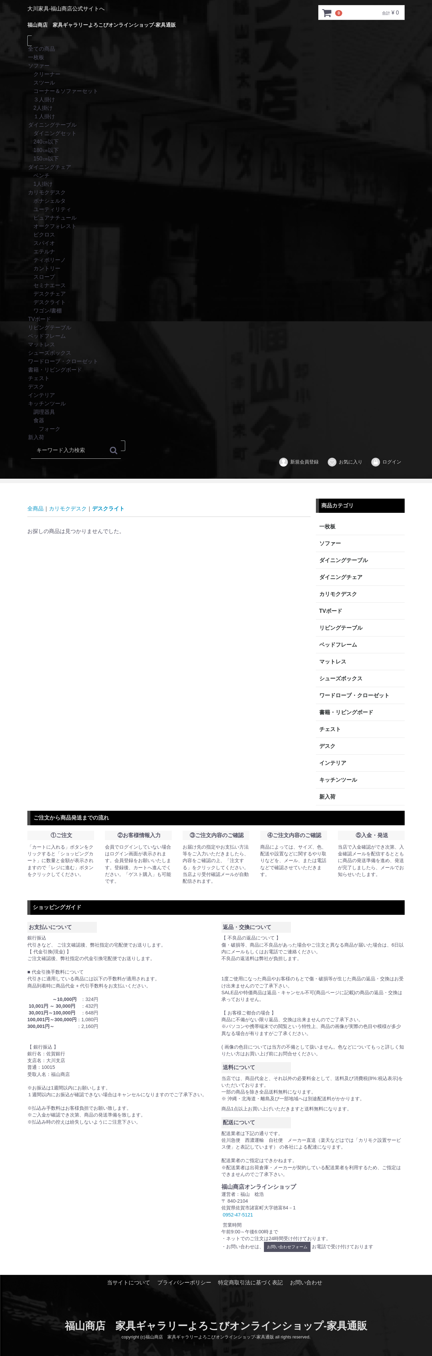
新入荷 (216, 437)
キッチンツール (216, 404)
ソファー (216, 66)
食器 (216, 421)
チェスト (216, 378)
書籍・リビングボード (216, 370)
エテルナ (216, 252)
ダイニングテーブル (216, 125)
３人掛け (216, 100)
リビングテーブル (216, 328)
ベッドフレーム (216, 336)
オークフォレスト (216, 226)
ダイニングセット (216, 133)
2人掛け (216, 108)
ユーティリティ (216, 209)
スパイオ (216, 243)
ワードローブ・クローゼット (216, 361)
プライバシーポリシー (184, 1282)
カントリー (216, 269)
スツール (216, 83)
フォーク (216, 429)
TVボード (216, 319)
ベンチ (216, 176)
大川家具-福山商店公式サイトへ (66, 8)
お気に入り (344, 462)
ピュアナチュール (216, 218)
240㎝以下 (216, 142)
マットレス (216, 345)
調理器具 (216, 412)
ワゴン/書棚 (216, 311)
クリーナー (216, 74)
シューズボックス (216, 353)
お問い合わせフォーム (287, 1247)
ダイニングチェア (216, 167)
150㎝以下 (216, 159)
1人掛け (216, 184)
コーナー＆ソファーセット (216, 91)
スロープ (216, 277)
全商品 (35, 508)
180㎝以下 (216, 150)
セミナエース (216, 285)
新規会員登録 (298, 462)
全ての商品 (216, 49)
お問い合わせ (306, 1282)
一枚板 (216, 57)
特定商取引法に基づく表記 (250, 1282)
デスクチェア (216, 294)
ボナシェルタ (216, 201)
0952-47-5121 (238, 1214)
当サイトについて (128, 1282)
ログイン (386, 462)
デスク (216, 387)
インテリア (216, 395)
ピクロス (216, 235)
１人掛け (216, 116)
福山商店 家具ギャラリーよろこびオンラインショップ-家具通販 (101, 25)
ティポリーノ (216, 260)
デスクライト (216, 302)
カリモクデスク (216, 193)
